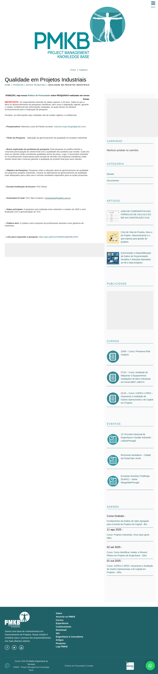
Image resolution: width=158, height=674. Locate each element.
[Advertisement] (61, 250)
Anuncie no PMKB (65, 616)
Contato (89, 666)
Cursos (60, 620)
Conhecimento (63, 626)
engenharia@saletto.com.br (58, 198)
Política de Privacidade (39, 95)
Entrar (73, 70)
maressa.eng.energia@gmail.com (69, 126)
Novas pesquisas (36, 85)
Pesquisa (18, 85)
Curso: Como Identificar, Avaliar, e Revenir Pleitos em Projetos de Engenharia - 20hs (127, 554)
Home (8, 85)
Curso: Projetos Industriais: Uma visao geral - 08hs (128, 536)
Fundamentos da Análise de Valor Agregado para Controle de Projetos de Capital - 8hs (128, 522)
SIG (58, 633)
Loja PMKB (62, 646)
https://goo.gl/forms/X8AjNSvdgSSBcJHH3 (58, 237)
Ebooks (110, 174)
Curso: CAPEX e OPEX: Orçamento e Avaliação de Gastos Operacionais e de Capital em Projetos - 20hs (130, 569)
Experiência (62, 623)
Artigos (60, 640)
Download (61, 630)
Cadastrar (83, 70)
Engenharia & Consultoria (69, 636)
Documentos (113, 180)
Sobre (59, 613)
